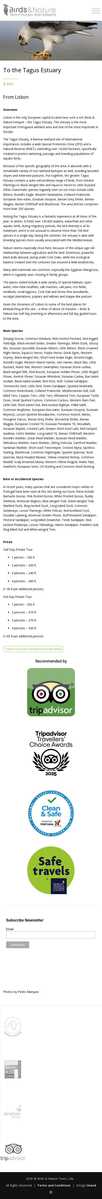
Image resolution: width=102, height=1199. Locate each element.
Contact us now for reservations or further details (33, 648)
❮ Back (8, 84)
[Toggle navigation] (96, 9)
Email (9, 929)
